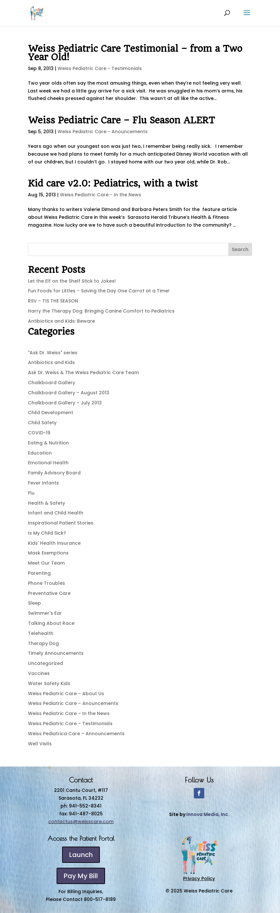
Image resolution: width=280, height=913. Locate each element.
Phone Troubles (46, 583)
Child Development (50, 412)
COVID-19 (39, 432)
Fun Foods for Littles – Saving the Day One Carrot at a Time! (98, 291)
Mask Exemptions (48, 553)
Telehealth (40, 633)
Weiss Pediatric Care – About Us (66, 693)
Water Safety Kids (49, 683)
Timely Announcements (56, 653)
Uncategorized (45, 663)
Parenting (39, 573)
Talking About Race (51, 623)
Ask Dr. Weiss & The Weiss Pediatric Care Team (83, 372)
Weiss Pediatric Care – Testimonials (70, 723)
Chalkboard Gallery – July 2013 (65, 403)
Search (240, 249)
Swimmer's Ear (45, 613)
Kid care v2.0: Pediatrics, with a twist (113, 183)
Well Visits (40, 743)
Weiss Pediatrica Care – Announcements (76, 733)
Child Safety (42, 422)
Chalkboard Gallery (51, 382)
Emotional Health (48, 462)
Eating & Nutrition (48, 443)
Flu (31, 493)
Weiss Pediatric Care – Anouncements (73, 703)
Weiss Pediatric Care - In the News (100, 194)
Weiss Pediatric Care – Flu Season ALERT (121, 120)
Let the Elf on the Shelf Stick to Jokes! (72, 281)
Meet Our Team (46, 563)
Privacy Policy (199, 878)
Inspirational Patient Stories (60, 523)
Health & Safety (46, 503)
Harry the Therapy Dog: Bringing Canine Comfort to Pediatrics (101, 311)
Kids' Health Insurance (54, 543)
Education (40, 453)
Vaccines (39, 673)
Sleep (34, 603)
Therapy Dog (43, 643)
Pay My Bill (81, 875)
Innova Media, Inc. (207, 814)
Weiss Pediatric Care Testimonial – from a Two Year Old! (135, 53)
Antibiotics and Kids (51, 362)
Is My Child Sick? (47, 533)
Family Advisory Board (54, 473)
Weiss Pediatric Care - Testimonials (100, 68)
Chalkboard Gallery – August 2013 (68, 392)
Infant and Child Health (55, 513)
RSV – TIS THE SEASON (53, 301)
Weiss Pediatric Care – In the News (69, 713)
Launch (81, 854)
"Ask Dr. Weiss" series (52, 352)
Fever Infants (43, 483)
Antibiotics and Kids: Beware (61, 321)
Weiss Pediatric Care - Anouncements (103, 131)
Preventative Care (49, 593)
